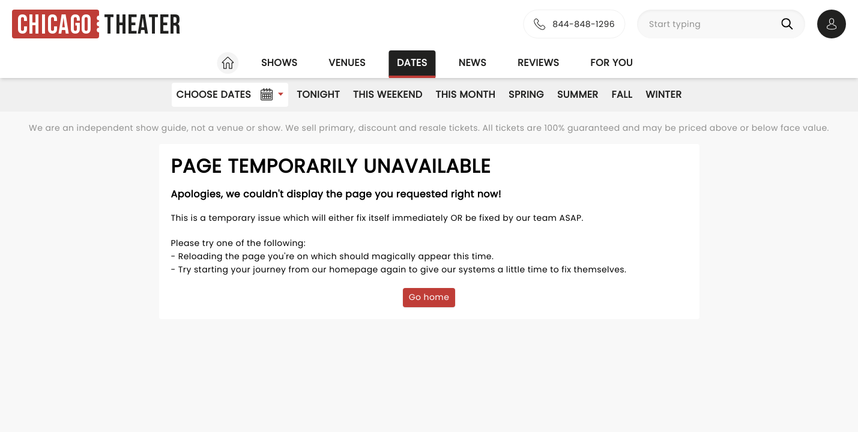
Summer (578, 94)
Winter (663, 94)
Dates (412, 63)
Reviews (538, 63)
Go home (429, 297)
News (472, 63)
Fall (622, 94)
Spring (526, 94)
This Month (465, 94)
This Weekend (387, 94)
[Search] (789, 24)
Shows (279, 63)
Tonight (318, 94)
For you (611, 63)
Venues (347, 63)
